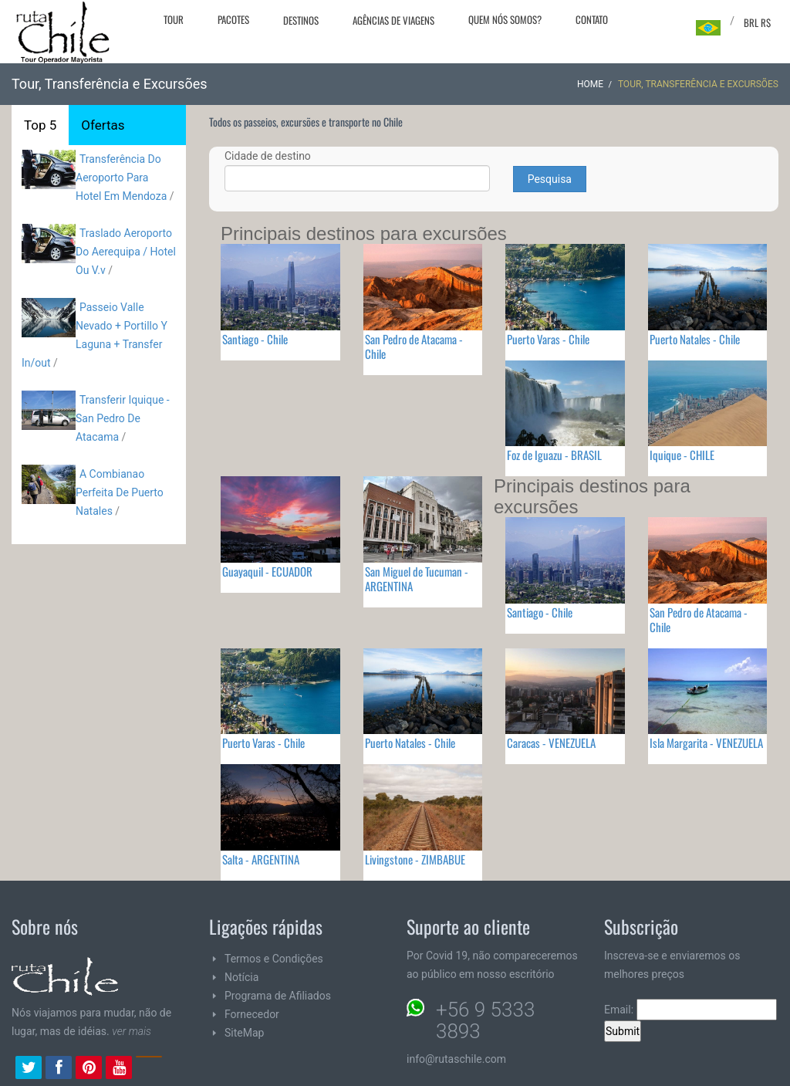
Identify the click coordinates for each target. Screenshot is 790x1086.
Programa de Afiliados (278, 996)
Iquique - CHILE (682, 454)
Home (590, 84)
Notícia (241, 977)
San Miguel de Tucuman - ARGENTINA (416, 578)
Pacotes (233, 19)
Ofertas (102, 125)
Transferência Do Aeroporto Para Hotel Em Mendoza (123, 177)
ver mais (131, 1031)
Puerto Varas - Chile (548, 338)
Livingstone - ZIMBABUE (415, 859)
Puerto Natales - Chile (695, 338)
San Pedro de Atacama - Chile (414, 346)
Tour (174, 19)
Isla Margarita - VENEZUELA (706, 742)
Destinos (301, 20)
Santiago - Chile (255, 338)
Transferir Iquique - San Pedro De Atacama (123, 418)
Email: (690, 1009)
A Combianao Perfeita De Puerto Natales (120, 492)
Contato (592, 19)
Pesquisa (550, 179)
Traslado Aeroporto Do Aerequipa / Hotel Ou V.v (126, 251)
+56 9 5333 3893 (485, 1020)
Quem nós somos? (505, 19)
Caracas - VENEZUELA (551, 742)
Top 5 (40, 125)
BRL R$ (757, 22)
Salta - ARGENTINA (260, 859)
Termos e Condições (274, 958)
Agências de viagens (393, 20)
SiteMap (244, 1033)
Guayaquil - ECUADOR (267, 571)
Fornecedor (252, 1014)
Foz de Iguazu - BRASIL (554, 454)
